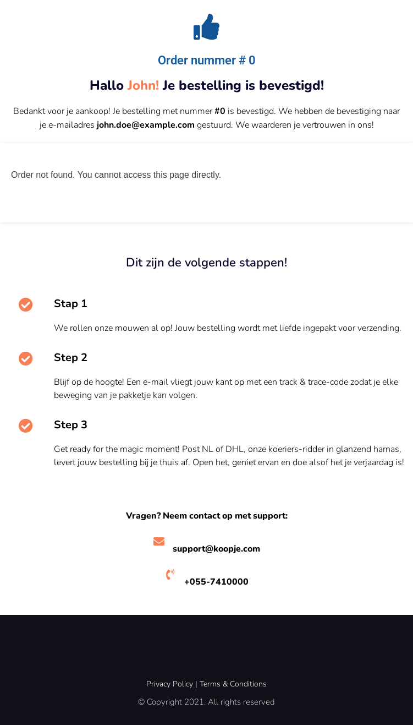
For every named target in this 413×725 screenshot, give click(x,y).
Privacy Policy (169, 684)
